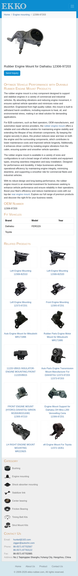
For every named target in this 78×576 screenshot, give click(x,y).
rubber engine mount (54, 126)
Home (7, 14)
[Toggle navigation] (72, 6)
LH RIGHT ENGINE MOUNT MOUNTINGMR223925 (20, 448)
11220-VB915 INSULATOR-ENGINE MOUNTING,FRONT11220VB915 (20, 371)
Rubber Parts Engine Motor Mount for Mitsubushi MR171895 (57, 337)
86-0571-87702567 (22, 546)
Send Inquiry (12, 73)
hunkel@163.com (22, 539)
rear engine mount (21, 194)
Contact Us (57, 566)
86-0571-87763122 (22, 550)
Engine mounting (21, 14)
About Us (30, 566)
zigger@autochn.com (23, 543)
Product (43, 566)
